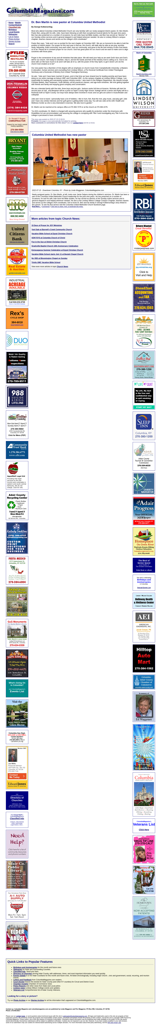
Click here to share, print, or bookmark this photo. (67, 206)
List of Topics (14, 37)
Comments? (46, 206)
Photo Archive (14, 39)
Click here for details (17, 131)
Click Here (144, 829)
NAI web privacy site (114, 1022)
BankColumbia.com (144, 74)
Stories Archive (14, 41)
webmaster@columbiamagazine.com (75, 1016)
